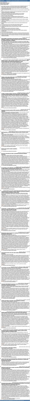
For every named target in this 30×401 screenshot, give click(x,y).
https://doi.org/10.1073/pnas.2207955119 (9, 281)
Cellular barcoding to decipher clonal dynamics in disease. (10, 28)
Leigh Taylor (17, 170)
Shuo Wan (2, 95)
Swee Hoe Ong (20, 41)
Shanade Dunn (3, 41)
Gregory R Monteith (10, 134)
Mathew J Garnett (10, 42)
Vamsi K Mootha (18, 268)
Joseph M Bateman (13, 234)
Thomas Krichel (11, 400)
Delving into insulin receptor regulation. (7, 15)
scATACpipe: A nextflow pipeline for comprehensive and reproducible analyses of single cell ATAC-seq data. (15, 209)
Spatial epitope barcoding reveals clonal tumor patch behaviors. (14, 312)
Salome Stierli (3, 361)
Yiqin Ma (7, 254)
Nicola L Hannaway (21, 169)
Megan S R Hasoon (25, 170)
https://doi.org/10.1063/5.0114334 (8, 91)
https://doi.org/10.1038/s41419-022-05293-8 (9, 107)
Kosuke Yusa (10, 43)
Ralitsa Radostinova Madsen (4, 3)
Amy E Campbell (7, 169)
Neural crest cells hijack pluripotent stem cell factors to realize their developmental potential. (14, 360)
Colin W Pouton (14, 155)
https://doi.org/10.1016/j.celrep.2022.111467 (10, 345)
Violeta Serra (21, 42)
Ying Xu (11, 62)
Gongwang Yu (3, 96)
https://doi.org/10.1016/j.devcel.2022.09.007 (9, 74)
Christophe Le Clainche (18, 286)
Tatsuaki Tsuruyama (9, 369)
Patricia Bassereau (7, 287)
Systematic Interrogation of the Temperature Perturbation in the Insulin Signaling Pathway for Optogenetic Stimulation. (15, 384)
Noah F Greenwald (13, 314)
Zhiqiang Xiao (18, 95)
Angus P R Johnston (20, 155)
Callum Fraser (17, 169)
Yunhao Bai (19, 313)
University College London (4, 4)
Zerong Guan (18, 96)
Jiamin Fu (9, 95)
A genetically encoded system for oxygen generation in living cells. (11, 25)
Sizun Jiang (15, 313)
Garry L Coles (23, 314)
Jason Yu (11, 41)
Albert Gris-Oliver (15, 41)
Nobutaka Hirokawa (18, 62)
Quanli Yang (21, 95)
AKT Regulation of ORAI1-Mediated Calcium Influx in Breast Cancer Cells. (12, 14)
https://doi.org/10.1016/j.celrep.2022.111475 (10, 206)
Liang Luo (14, 96)
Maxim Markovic (18, 314)
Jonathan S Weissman (10, 301)
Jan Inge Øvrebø (3, 254)
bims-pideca (2, 0)
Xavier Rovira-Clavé (4, 313)
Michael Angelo (27, 314)
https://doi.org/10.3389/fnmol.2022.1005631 (9, 250)
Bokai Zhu (26, 313)
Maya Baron (22, 313)
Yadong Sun (6, 95)
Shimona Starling (3, 149)
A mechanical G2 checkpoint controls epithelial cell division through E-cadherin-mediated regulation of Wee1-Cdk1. (15, 192)
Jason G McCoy (9, 268)
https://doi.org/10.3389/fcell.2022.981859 (9, 230)
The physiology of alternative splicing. (9, 347)
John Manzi (7, 286)
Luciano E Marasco (4, 348)
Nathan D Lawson (9, 210)
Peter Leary (20, 170)
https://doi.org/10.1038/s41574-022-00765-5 (9, 151)
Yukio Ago (17, 112)
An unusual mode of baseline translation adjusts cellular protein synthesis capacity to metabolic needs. (14, 331)
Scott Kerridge (12, 169)
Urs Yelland (24, 41)
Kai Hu (2, 210)
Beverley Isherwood (16, 42)
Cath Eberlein (8, 41)
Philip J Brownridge (6, 170)
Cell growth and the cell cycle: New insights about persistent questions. (12, 24)
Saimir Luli (26, 169)
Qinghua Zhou (25, 96)
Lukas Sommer (8, 361)
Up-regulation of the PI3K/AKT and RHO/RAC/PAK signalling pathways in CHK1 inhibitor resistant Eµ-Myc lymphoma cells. (15, 168)
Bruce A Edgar (11, 254)
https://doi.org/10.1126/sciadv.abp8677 (9, 298)
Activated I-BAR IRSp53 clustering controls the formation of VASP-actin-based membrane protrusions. (14, 284)
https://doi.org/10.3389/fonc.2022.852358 (9, 129)
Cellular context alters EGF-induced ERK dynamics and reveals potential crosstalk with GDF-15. (14, 77)
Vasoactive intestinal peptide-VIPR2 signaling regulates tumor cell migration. (12, 13)
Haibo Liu (5, 210)
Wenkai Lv (11, 96)
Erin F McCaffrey (7, 314)
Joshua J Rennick (3, 155)
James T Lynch (6, 43)
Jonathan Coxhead (12, 170)
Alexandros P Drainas (10, 313)
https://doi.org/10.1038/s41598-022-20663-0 (9, 380)
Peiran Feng (7, 96)
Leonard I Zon (15, 301)
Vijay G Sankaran (3, 301)
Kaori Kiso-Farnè (3, 369)
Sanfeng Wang (26, 95)
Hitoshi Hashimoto (7, 112)
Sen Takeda (14, 62)
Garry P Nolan (12, 315)
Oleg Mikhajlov (3, 286)
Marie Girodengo (3, 234)
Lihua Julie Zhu (14, 210)
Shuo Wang (3, 62)
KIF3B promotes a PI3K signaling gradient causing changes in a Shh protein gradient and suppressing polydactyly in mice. (15, 61)
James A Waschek (12, 112)
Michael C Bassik (3, 315)
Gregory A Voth (24, 286)
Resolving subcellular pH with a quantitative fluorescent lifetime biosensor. (12, 16)
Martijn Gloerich (3, 194)
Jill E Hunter (3, 169)
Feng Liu (21, 96)
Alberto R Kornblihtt (10, 348)
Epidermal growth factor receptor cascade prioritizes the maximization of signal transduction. (15, 368)
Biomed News (8, 0)
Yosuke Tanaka (7, 62)
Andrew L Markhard (4, 268)
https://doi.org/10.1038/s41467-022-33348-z (9, 165)
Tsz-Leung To (14, 268)
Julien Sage (8, 315)
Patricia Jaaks (5, 42)
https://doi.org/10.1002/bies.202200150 (9, 265)
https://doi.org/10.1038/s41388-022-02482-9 (9, 57)
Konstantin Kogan (11, 286)
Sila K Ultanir (8, 234)
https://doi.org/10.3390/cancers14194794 (9, 146)
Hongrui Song (13, 95)
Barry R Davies (25, 42)
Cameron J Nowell (9, 155)
